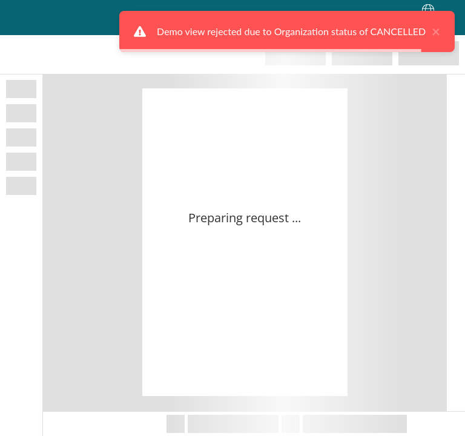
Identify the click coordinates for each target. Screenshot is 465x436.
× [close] (425, 31)
